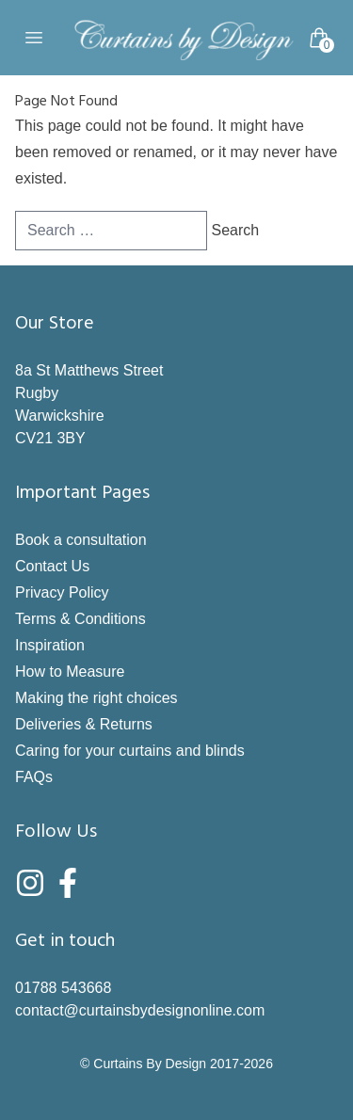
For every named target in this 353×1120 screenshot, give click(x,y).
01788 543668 (63, 988)
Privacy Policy (62, 592)
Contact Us (52, 566)
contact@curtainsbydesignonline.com (140, 1010)
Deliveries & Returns (83, 724)
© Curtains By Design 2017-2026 (176, 1063)
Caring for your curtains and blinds (130, 751)
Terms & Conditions (80, 619)
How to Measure (70, 672)
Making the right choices (96, 698)
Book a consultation (81, 540)
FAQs (34, 777)
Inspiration (50, 645)
